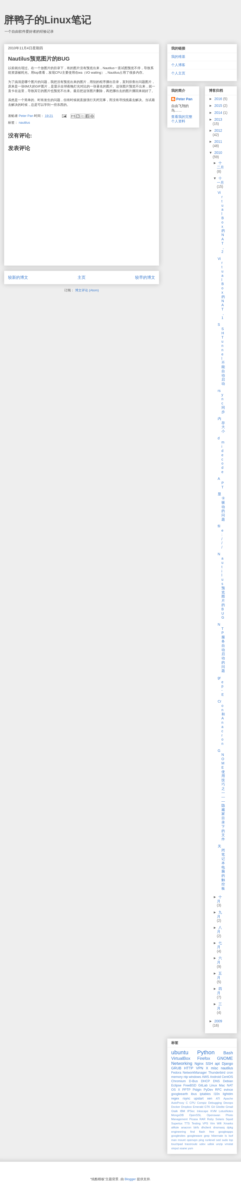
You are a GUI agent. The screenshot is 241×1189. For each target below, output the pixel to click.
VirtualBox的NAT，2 (221, 222)
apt (217, 1064)
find (192, 1131)
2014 (218, 113)
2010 (218, 153)
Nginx (199, 1064)
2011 (218, 142)
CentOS (227, 1077)
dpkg (230, 1127)
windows (195, 1077)
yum (190, 1148)
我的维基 (178, 57)
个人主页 (178, 73)
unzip (219, 1144)
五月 (219, 975)
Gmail (229, 1106)
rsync (186, 1098)
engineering (178, 1131)
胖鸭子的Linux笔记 (47, 19)
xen (209, 1098)
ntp (186, 1077)
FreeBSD (189, 1085)
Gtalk (174, 1111)
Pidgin (197, 1089)
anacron (186, 1127)
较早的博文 (145, 277)
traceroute (191, 1144)
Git (213, 1106)
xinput (175, 1148)
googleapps (225, 1131)
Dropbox (186, 1106)
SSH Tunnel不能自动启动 (221, 354)
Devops (228, 1102)
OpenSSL (195, 1115)
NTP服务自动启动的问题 (221, 647)
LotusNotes (226, 1111)
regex (175, 1098)
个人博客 (178, 65)
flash (202, 1131)
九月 (219, 914)
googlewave (194, 1135)
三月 (219, 1006)
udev (202, 1144)
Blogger (130, 1179)
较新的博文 (18, 277)
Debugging (215, 1102)
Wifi (219, 1123)
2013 (218, 119)
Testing (196, 1123)
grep (206, 1135)
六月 (219, 960)
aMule (175, 1127)
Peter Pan (184, 99)
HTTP (188, 1068)
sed (218, 1139)
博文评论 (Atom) (87, 290)
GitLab (203, 1085)
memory (177, 1077)
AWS (205, 1077)
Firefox (203, 1058)
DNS (216, 1081)
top (231, 1139)
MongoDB (177, 1115)
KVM (213, 1111)
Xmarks (228, 1123)
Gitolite (220, 1106)
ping (201, 1139)
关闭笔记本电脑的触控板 (221, 867)
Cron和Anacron (221, 722)
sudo (225, 1139)
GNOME (225, 1058)
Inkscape (202, 1111)
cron (230, 1072)
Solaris (219, 1119)
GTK (207, 1106)
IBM (182, 1111)
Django (227, 1064)
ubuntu (179, 1052)
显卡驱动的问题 (221, 506)
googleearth (179, 1094)
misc (214, 1068)
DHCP (205, 1081)
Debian (228, 1081)
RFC (218, 1089)
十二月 (220, 165)
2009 (218, 1021)
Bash (228, 1052)
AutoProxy (177, 1102)
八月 (219, 930)
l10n (217, 1094)
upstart (199, 1098)
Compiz (202, 1102)
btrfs (196, 1127)
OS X (175, 1089)
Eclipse (176, 1085)
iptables (205, 1094)
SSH (209, 1064)
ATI (218, 1098)
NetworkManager (195, 1072)
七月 (219, 945)
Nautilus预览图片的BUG (221, 585)
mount (182, 1139)
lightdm (228, 1094)
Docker (175, 1106)
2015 (218, 106)
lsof (231, 1135)
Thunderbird (216, 1072)
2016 (218, 99)
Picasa (193, 1119)
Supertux (177, 1123)
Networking (181, 1063)
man (174, 1139)
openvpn (192, 1139)
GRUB (176, 1068)
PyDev (208, 1089)
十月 (219, 899)
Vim (212, 1123)
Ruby (210, 1119)
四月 (219, 991)
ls (226, 1135)
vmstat (229, 1144)
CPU (193, 1102)
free (211, 1131)
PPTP (186, 1089)
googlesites (178, 1135)
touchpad (177, 1144)
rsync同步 (221, 401)
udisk (210, 1144)
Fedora (176, 1072)
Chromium (178, 1081)
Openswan (213, 1115)
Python (206, 1052)
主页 (82, 277)
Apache (228, 1098)
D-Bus (193, 1081)
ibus (194, 1094)
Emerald (198, 1106)
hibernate (217, 1135)
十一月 (220, 180)
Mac (222, 1085)
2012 (218, 130)
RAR (203, 1119)
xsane (183, 1148)
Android (215, 1077)
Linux (213, 1085)
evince (228, 1089)
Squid (229, 1119)
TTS (187, 1123)
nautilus (24, 122)
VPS (205, 1123)
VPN (199, 1068)
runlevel (210, 1139)
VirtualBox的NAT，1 (221, 288)
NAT (230, 1085)
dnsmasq (218, 1127)
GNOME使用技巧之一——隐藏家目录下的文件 (221, 795)
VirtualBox (180, 1058)
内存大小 (221, 425)
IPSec (191, 1111)
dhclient (206, 1127)
